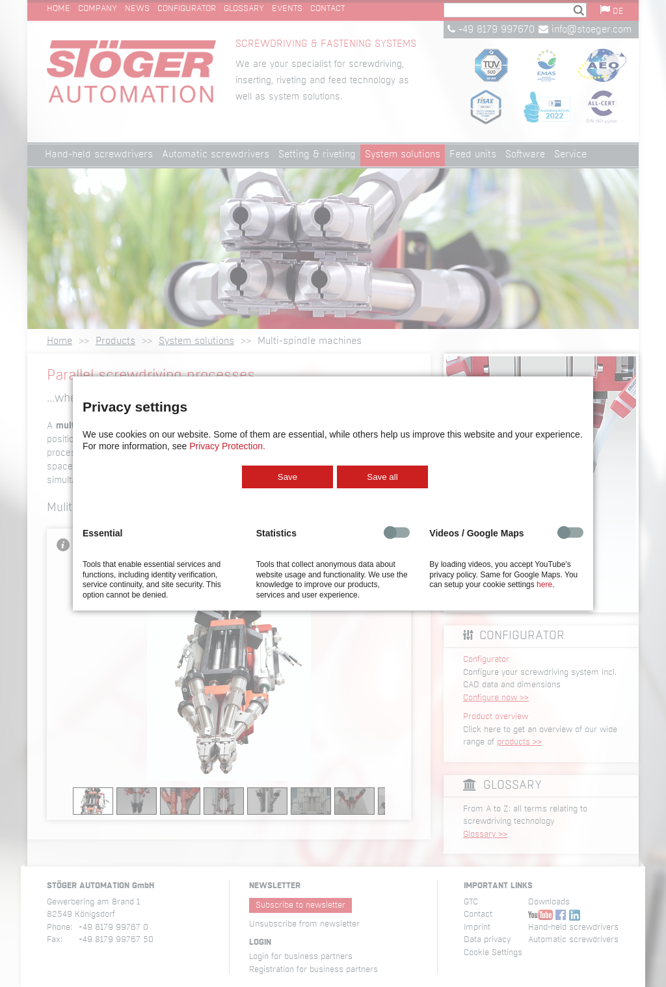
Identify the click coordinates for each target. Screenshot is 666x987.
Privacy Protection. (227, 446)
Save (287, 477)
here (544, 584)
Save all (382, 477)
